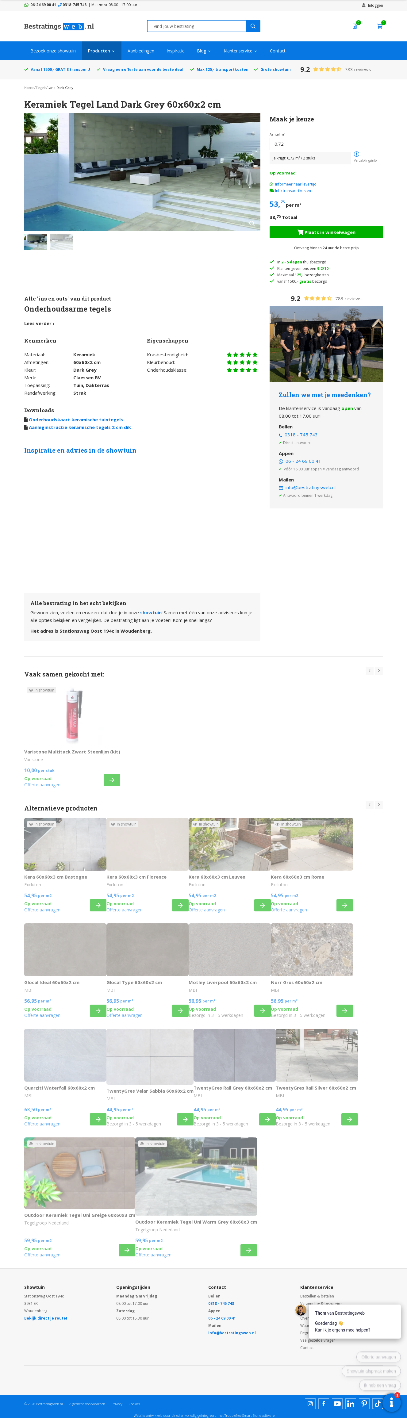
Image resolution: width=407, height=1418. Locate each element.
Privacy (117, 1403)
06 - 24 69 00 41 (303, 461)
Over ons (308, 1318)
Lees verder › (39, 323)
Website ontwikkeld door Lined (157, 1415)
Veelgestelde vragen (318, 1340)
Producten (99, 51)
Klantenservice (238, 51)
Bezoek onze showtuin (53, 51)
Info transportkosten (293, 190)
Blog (201, 51)
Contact (278, 51)
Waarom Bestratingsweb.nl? (324, 1325)
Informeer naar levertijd (293, 184)
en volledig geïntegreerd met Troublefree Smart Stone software (228, 1415)
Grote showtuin (275, 69)
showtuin (151, 612)
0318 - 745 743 (301, 434)
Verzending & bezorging (321, 1303)
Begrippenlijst (312, 1333)
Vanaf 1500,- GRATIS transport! (60, 69)
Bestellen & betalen (317, 1296)
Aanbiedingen (141, 51)
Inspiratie (176, 51)
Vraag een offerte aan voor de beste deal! (144, 69)
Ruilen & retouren (315, 1310)
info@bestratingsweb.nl (311, 487)
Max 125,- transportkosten (222, 69)
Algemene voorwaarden (87, 1403)
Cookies (134, 1403)
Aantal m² (277, 134)
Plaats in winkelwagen (326, 232)
